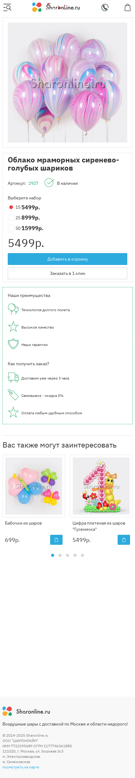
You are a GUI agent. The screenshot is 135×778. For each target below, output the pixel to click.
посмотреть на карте (20, 767)
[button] (52, 555)
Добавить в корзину (67, 259)
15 (14, 207)
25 (14, 218)
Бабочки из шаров (23, 523)
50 (14, 228)
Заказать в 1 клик (67, 273)
